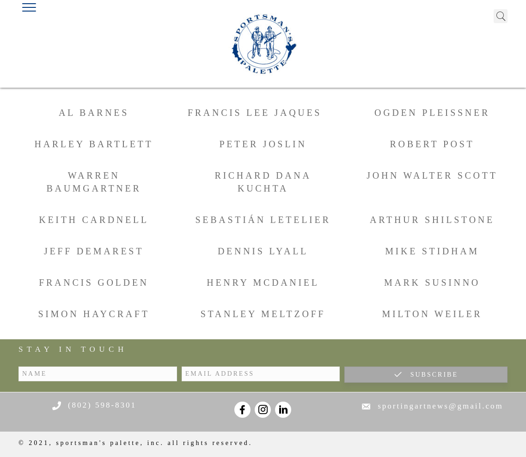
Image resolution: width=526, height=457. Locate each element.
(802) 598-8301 (102, 405)
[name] (97, 374)
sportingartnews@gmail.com (440, 406)
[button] (426, 375)
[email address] (261, 374)
